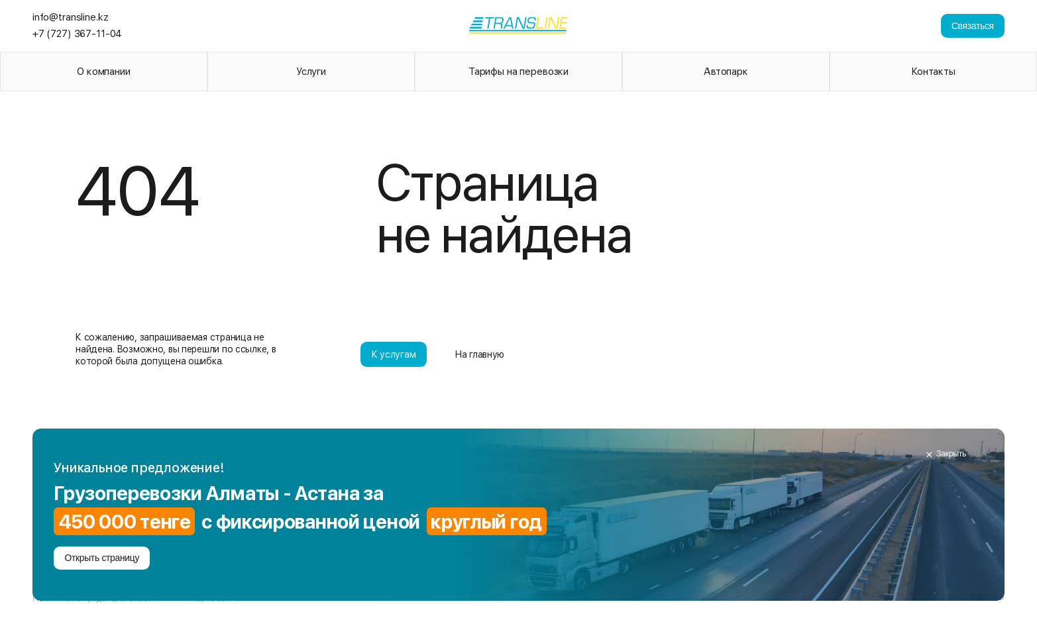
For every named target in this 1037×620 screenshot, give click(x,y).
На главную (479, 354)
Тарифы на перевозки (518, 72)
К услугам (394, 354)
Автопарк (726, 72)
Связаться (973, 26)
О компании (104, 72)
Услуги (311, 72)
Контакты (933, 72)
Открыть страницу (101, 557)
